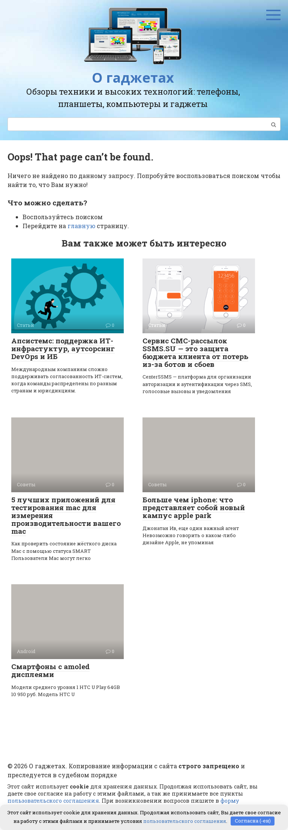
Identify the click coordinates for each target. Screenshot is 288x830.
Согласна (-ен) (253, 820)
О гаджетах (133, 77)
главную (81, 226)
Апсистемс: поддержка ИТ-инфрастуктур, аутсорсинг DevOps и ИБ (63, 348)
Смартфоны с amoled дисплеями (50, 670)
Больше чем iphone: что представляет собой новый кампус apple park (193, 507)
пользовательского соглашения (53, 800)
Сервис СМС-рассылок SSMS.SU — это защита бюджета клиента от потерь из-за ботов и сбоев (195, 352)
